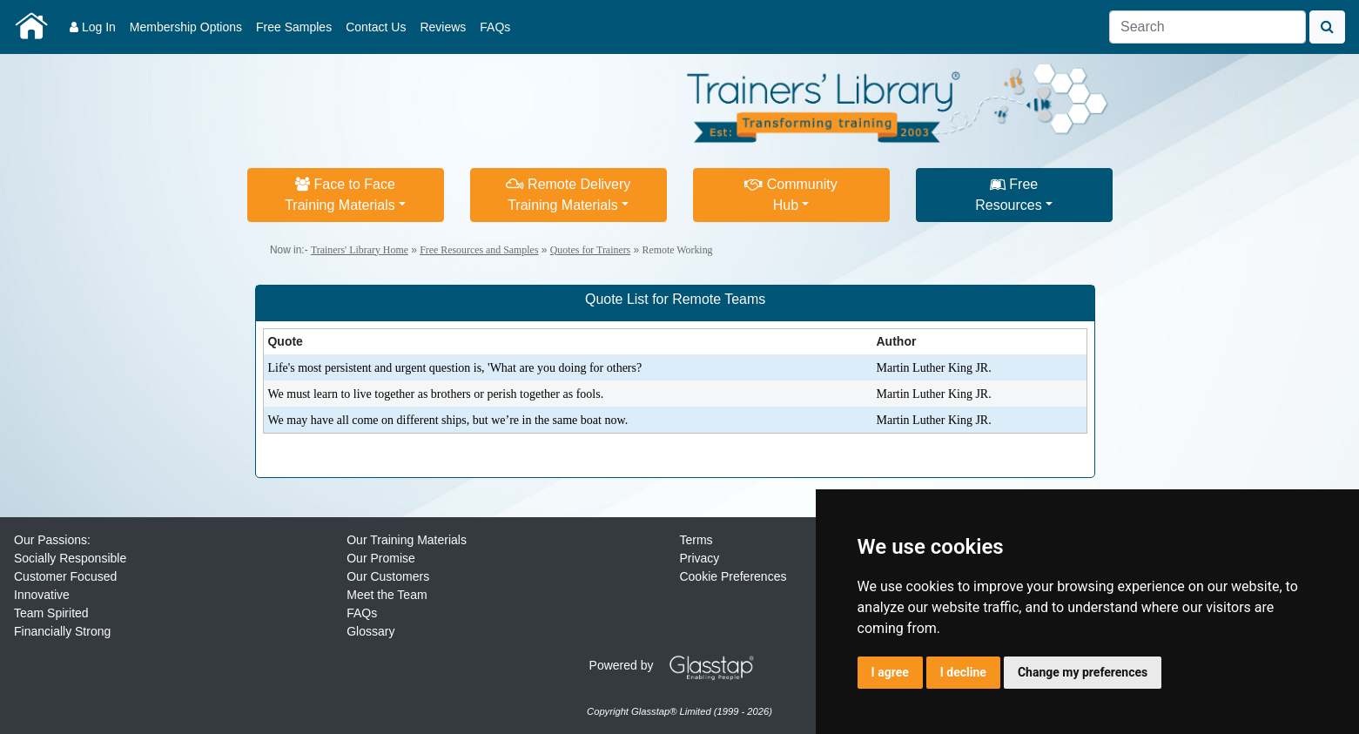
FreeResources (1008, 194)
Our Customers (387, 576)
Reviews (443, 27)
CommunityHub (790, 194)
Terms (695, 540)
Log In (93, 27)
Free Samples (294, 27)
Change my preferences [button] (1082, 672)
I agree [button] (890, 672)
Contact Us (376, 27)
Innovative (42, 595)
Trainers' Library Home (359, 250)
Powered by (678, 665)
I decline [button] (963, 672)
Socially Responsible (70, 558)
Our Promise (380, 558)
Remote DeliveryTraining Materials (568, 194)
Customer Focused (65, 576)
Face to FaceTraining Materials (340, 194)
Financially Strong (62, 631)
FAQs (495, 27)
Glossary (370, 631)
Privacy (699, 558)
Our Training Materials (406, 540)
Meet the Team (386, 595)
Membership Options (186, 27)
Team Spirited (51, 613)
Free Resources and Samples (479, 250)
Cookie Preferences (732, 576)
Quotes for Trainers (590, 250)
